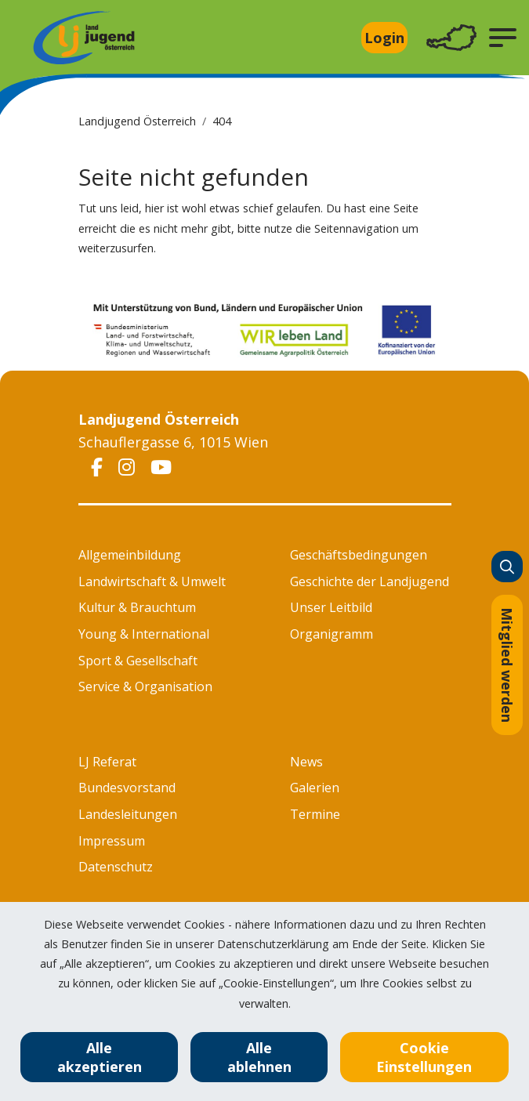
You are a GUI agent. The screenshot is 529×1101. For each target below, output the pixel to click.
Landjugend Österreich (137, 121)
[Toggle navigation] (451, 38)
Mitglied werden (507, 665)
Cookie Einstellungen (424, 1057)
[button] (502, 38)
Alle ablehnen (259, 1057)
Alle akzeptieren (99, 1057)
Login (384, 37)
